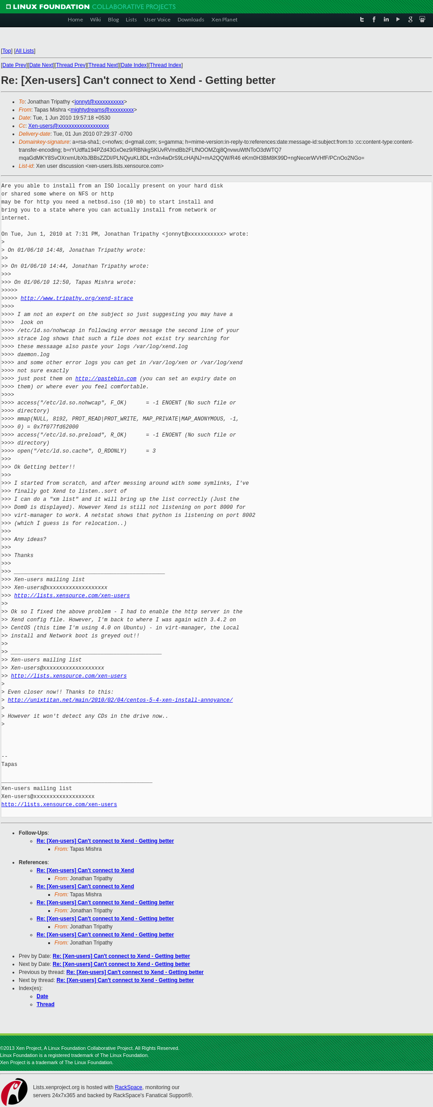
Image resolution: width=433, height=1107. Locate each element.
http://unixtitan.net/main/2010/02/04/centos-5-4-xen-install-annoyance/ (120, 700)
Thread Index (166, 65)
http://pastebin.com (106, 379)
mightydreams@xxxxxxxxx (102, 110)
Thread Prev (70, 65)
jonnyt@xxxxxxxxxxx (99, 102)
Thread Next (103, 65)
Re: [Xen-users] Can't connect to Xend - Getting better (105, 841)
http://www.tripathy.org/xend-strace (77, 298)
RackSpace (128, 1087)
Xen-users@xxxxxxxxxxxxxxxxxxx (68, 126)
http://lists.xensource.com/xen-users (72, 595)
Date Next (41, 65)
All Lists (25, 51)
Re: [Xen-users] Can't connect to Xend (85, 870)
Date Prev (14, 65)
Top (6, 51)
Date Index (134, 65)
